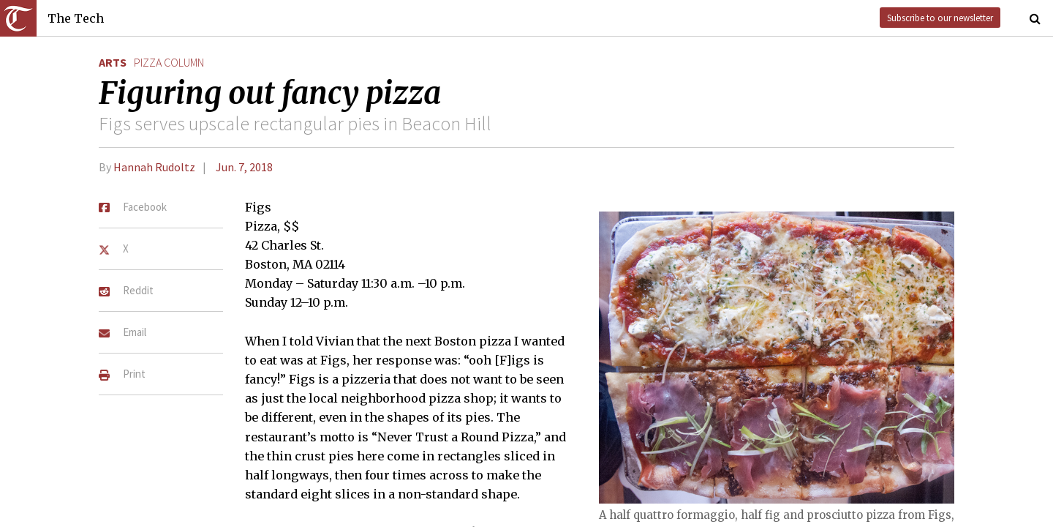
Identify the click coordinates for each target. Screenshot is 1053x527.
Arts (113, 62)
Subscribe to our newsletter (940, 17)
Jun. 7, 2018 (244, 167)
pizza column (169, 62)
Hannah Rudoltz (154, 167)
